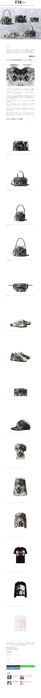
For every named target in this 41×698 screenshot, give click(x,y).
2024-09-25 (8, 44)
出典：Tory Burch (8, 86)
